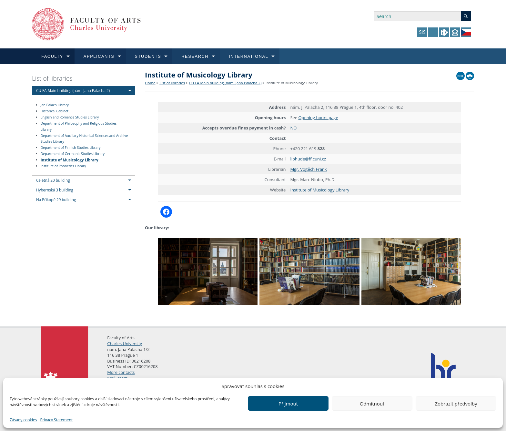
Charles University (124, 343)
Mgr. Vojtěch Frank (308, 169)
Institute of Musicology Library (69, 159)
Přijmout (288, 403)
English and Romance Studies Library (70, 117)
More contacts (121, 372)
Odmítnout (372, 403)
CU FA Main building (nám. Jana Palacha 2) (73, 90)
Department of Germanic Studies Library (73, 153)
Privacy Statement (56, 420)
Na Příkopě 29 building (56, 199)
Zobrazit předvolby (456, 403)
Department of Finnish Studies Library (71, 147)
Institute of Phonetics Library (63, 166)
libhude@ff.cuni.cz (308, 159)
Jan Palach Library (55, 105)
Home (150, 82)
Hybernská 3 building (54, 189)
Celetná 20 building (53, 180)
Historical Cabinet (54, 111)
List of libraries (52, 78)
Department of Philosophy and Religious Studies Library (79, 126)
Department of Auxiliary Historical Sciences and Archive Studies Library (84, 138)
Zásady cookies (23, 420)
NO (293, 128)
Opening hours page (318, 117)
